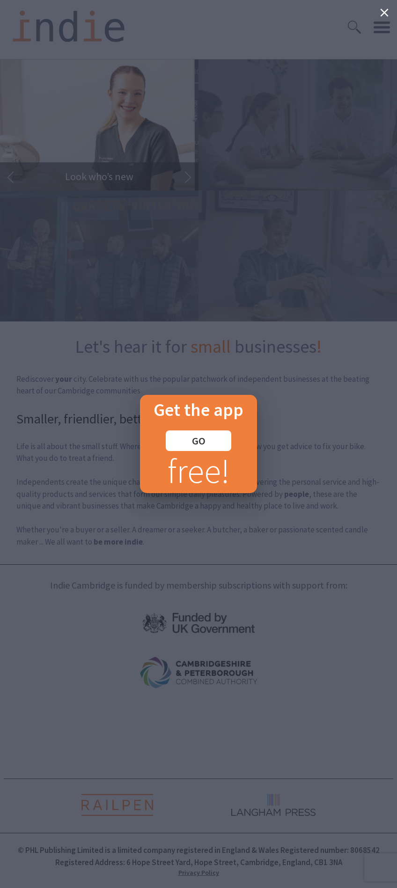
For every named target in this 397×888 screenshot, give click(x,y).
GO (199, 440)
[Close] (384, 13)
